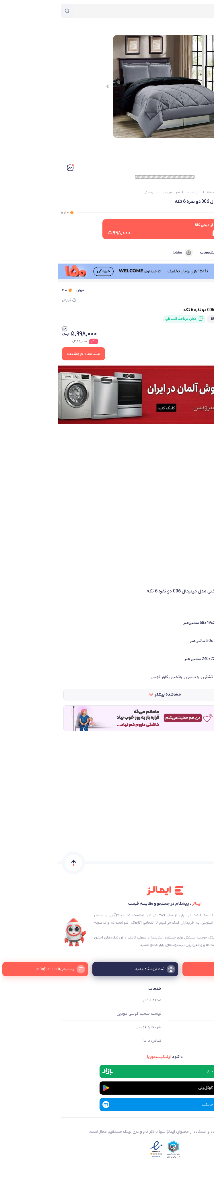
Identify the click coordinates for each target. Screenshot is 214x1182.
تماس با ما (95, 1040)
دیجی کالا (189, 290)
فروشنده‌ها (193, 252)
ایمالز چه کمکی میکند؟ (192, 1000)
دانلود (107, 1057)
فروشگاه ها (201, 1013)
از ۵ (7, 212)
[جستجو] (9, 11)
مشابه (125, 252)
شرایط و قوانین (91, 1027)
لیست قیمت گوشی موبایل (81, 1013)
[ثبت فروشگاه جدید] (107, 969)
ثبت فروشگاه (199, 1027)
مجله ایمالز (94, 1000)
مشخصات (156, 252)
